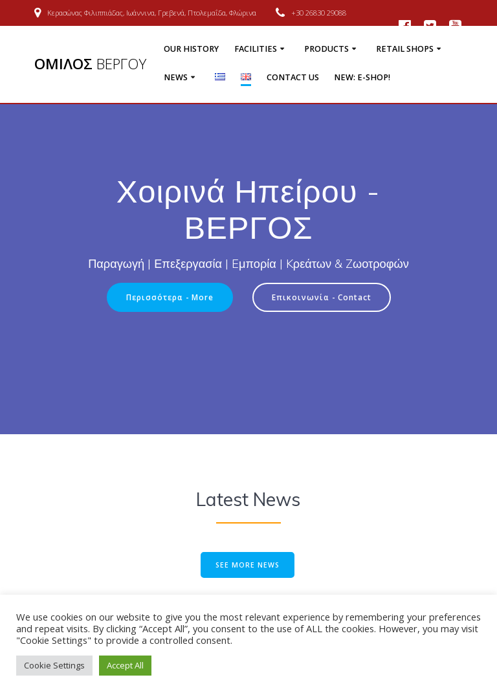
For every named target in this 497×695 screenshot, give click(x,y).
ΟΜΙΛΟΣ (90, 64)
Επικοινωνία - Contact (321, 297)
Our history (191, 48)
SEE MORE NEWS (247, 564)
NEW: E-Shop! (362, 77)
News (176, 77)
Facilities (255, 48)
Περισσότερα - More (170, 297)
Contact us (293, 77)
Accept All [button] (125, 665)
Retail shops (405, 48)
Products (326, 48)
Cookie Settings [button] (54, 665)
